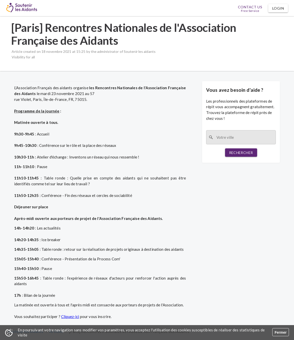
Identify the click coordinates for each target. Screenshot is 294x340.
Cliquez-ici (70, 316)
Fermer (280, 332)
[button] (278, 8)
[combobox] (241, 137)
